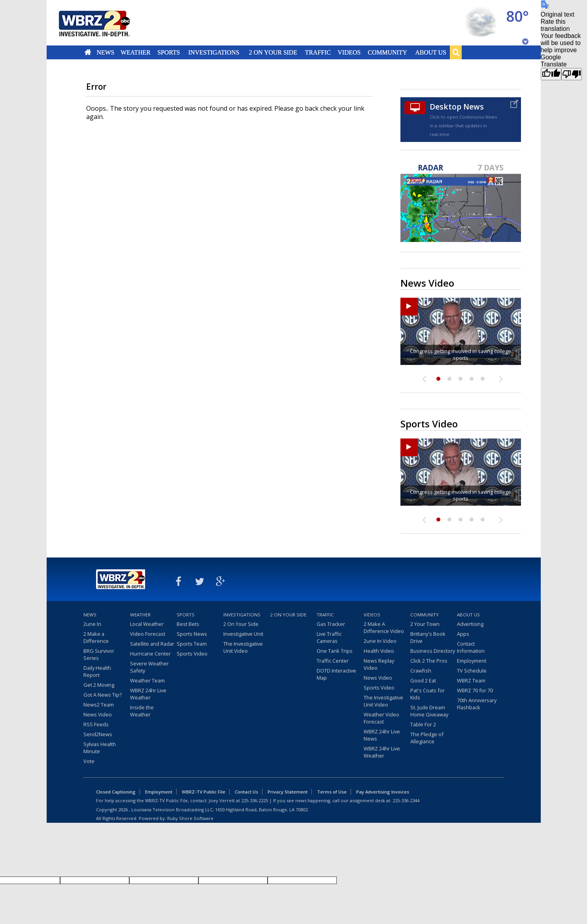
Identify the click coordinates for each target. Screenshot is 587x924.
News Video (97, 714)
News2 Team (98, 704)
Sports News (192, 633)
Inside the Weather (142, 711)
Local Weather (147, 623)
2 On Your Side (273, 52)
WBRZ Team (471, 680)
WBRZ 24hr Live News (382, 735)
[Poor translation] (571, 74)
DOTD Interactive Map (336, 674)
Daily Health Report (97, 671)
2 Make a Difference (96, 637)
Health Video (379, 650)
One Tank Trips (335, 650)
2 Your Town (425, 623)
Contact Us (246, 792)
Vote (88, 761)
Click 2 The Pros (428, 660)
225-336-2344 (406, 800)
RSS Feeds (96, 724)
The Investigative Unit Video (243, 647)
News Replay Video (379, 664)
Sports (169, 52)
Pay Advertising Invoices (382, 792)
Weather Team (147, 680)
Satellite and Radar (152, 643)
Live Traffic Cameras (329, 637)
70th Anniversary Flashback (476, 704)
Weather (136, 52)
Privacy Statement (288, 792)
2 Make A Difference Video (384, 627)
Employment (471, 660)
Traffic (318, 52)
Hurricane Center (150, 653)
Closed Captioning (116, 792)
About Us (430, 52)
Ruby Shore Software (190, 818)
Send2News (97, 734)
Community (387, 52)
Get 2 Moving (98, 684)
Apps (463, 633)
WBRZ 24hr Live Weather (148, 694)
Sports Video (192, 653)
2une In (92, 623)
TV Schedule (472, 670)
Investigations (213, 52)
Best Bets (188, 623)
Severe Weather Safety (149, 667)
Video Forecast (147, 633)
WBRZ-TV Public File (203, 792)
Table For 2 (423, 724)
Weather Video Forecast (381, 718)
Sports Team (192, 643)
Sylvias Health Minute (99, 748)
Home (87, 52)
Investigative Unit (243, 633)
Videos (349, 52)
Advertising (470, 623)
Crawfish (420, 670)
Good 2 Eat (423, 680)
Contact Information (471, 647)
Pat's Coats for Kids (427, 694)
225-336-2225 (254, 800)
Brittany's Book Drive (427, 637)
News (105, 52)
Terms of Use (332, 792)
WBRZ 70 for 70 (475, 690)
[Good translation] (551, 74)
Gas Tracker (331, 623)
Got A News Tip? (102, 694)
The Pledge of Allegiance (427, 738)
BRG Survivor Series (98, 654)
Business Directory (432, 650)
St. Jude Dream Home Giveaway (429, 711)
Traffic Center (333, 660)
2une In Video (380, 640)
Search (455, 52)
